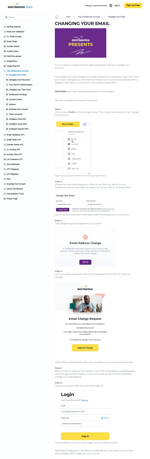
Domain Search (13, 46)
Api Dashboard (13, 164)
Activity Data (12, 51)
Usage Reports (13, 66)
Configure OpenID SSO (18, 129)
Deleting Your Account (18, 109)
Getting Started (13, 26)
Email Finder (12, 41)
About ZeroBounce (15, 189)
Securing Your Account (16, 184)
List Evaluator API (15, 159)
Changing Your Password (19, 79)
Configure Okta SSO (17, 119)
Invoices (12, 104)
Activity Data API (14, 154)
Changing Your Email (17, 75)
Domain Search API (15, 144)
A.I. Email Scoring (14, 36)
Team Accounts (15, 114)
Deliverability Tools (15, 193)
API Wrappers (13, 169)
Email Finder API (14, 139)
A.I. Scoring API (13, 149)
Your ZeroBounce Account (18, 71)
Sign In (117, 5)
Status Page (12, 198)
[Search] (19, 17)
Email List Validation (15, 31)
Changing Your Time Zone (20, 89)
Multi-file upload (14, 56)
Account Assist (15, 99)
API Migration (12, 174)
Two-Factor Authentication (20, 84)
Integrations (12, 61)
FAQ (9, 179)
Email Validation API (15, 134)
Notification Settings (18, 94)
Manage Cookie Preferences (96, 6)
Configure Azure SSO (18, 124)
